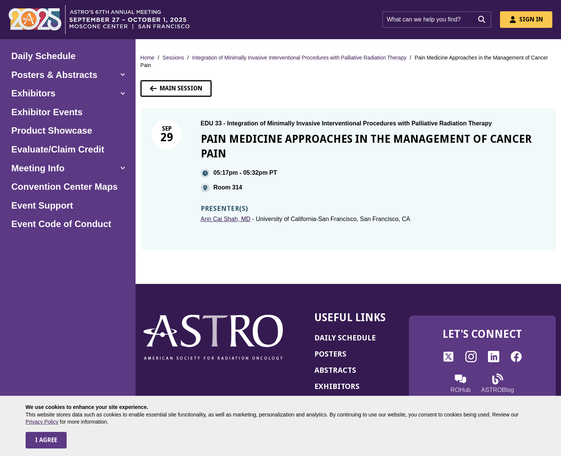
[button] (67, 75)
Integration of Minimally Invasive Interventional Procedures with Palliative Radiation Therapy (299, 58)
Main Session (176, 88)
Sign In (526, 19)
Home (147, 58)
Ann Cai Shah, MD (226, 219)
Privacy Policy (42, 422)
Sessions (173, 58)
